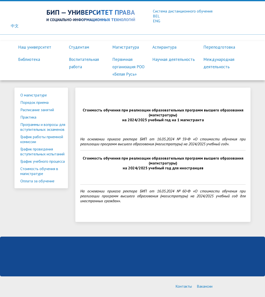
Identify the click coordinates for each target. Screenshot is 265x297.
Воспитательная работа (84, 63)
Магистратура (125, 47)
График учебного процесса (42, 161)
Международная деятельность (218, 63)
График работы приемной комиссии (41, 139)
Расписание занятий (37, 109)
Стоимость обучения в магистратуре (39, 171)
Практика (28, 117)
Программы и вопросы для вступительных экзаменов (42, 127)
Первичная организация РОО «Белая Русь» (128, 67)
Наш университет (34, 47)
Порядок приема (34, 102)
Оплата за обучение (37, 180)
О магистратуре (33, 95)
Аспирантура (164, 47)
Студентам (79, 47)
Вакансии (204, 286)
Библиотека (29, 59)
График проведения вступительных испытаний (42, 151)
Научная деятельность (173, 59)
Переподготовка (219, 47)
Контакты (183, 286)
